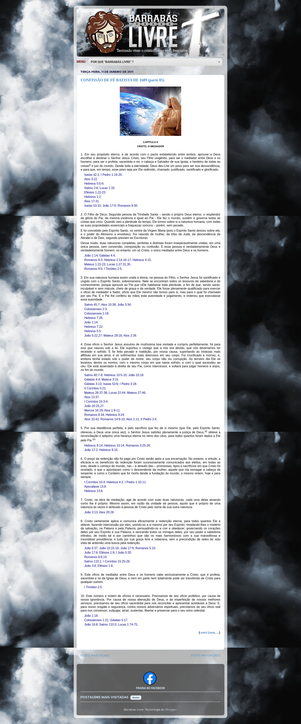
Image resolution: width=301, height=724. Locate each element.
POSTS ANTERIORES (206, 655)
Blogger (171, 709)
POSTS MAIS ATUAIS (94, 655)
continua (207, 633)
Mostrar (135, 698)
